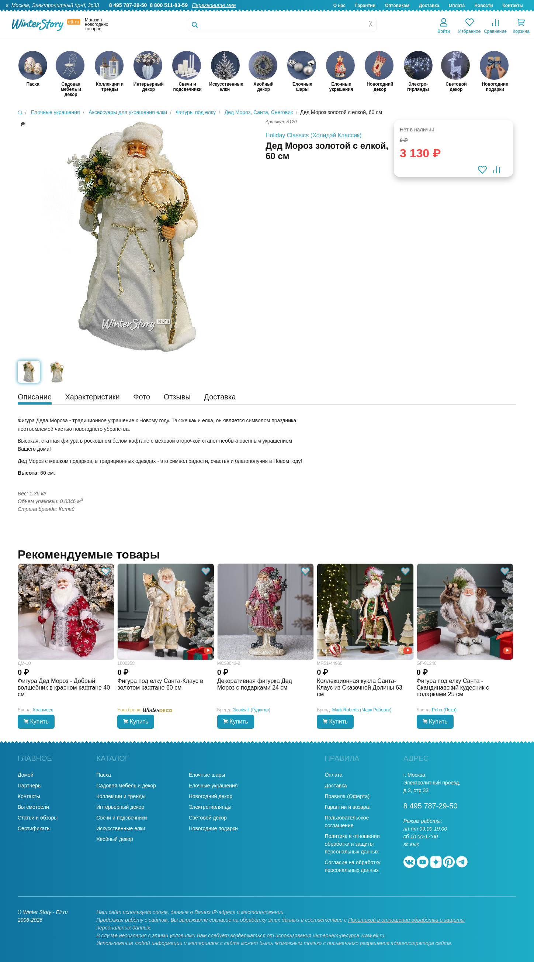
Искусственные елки (120, 828)
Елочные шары (207, 775)
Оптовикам (397, 5)
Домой (26, 775)
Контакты (512, 5)
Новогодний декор (210, 796)
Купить (36, 721)
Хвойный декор (114, 839)
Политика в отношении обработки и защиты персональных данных (352, 844)
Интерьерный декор (120, 807)
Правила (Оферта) (347, 796)
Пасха (103, 775)
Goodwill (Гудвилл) (251, 709)
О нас (339, 5)
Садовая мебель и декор (126, 786)
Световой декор (208, 818)
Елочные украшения (213, 786)
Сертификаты (34, 828)
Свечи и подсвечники (121, 818)
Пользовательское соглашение (347, 821)
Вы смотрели (33, 807)
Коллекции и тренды (120, 796)
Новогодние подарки (213, 828)
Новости (483, 5)
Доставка (429, 5)
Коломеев (43, 709)
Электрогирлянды (210, 807)
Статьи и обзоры (38, 818)
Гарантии (365, 5)
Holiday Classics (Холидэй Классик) (313, 135)
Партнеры (30, 786)
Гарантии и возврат (348, 807)
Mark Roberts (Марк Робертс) (362, 709)
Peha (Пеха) (444, 709)
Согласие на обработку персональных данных (352, 866)
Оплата (457, 5)
